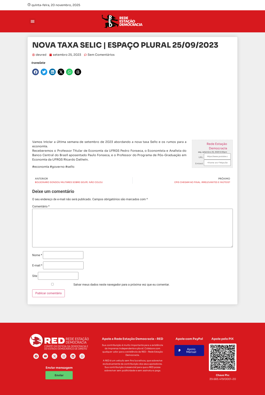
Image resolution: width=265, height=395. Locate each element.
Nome (37, 255)
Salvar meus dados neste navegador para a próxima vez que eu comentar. (121, 284)
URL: (201, 157)
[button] (32, 21)
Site (34, 276)
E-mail (37, 265)
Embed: (199, 163)
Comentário (41, 206)
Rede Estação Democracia (217, 146)
